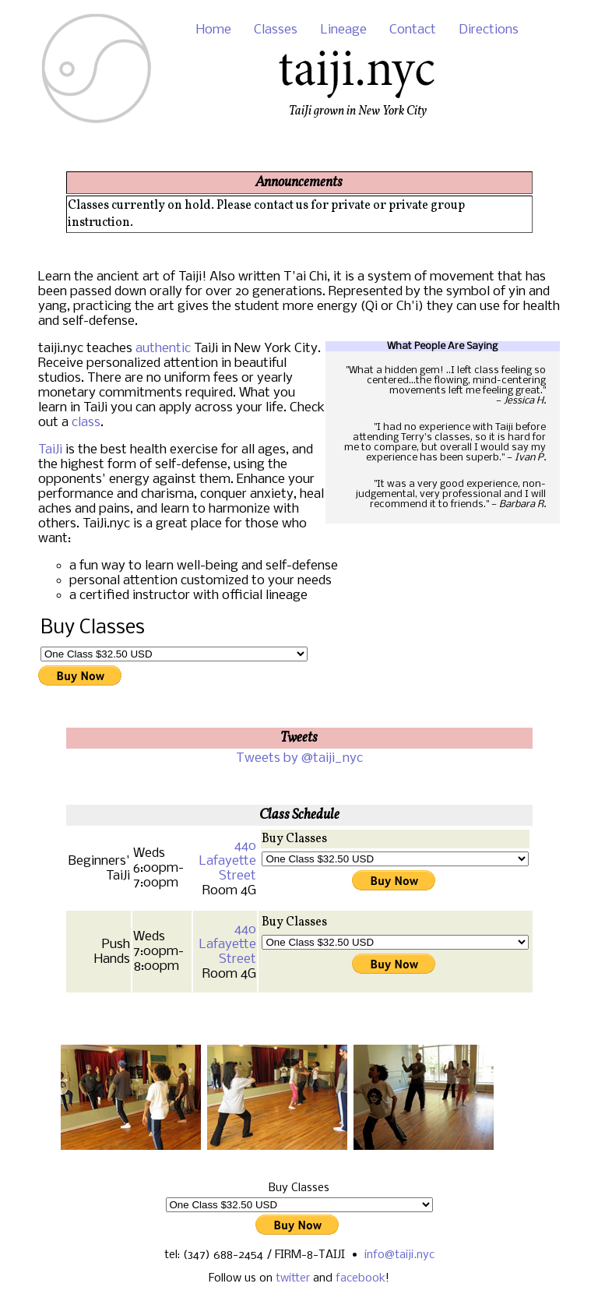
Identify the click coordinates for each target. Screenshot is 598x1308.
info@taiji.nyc (399, 1255)
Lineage (344, 30)
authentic (163, 348)
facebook (360, 1278)
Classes (275, 30)
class (86, 422)
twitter (293, 1278)
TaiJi (50, 449)
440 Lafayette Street (227, 861)
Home (213, 30)
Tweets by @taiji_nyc (299, 758)
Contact (412, 30)
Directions (489, 30)
